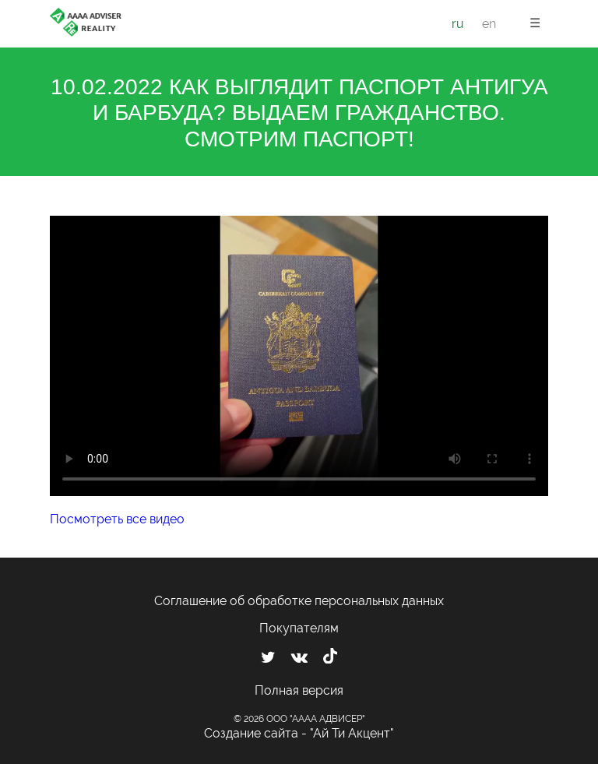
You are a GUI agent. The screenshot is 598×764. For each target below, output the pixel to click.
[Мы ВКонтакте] (299, 657)
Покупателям (299, 628)
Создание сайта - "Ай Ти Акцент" (299, 733)
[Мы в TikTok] (330, 658)
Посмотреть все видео (117, 519)
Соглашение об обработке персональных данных (299, 600)
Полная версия (299, 690)
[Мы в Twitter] (268, 657)
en (489, 23)
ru (458, 23)
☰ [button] (534, 23)
